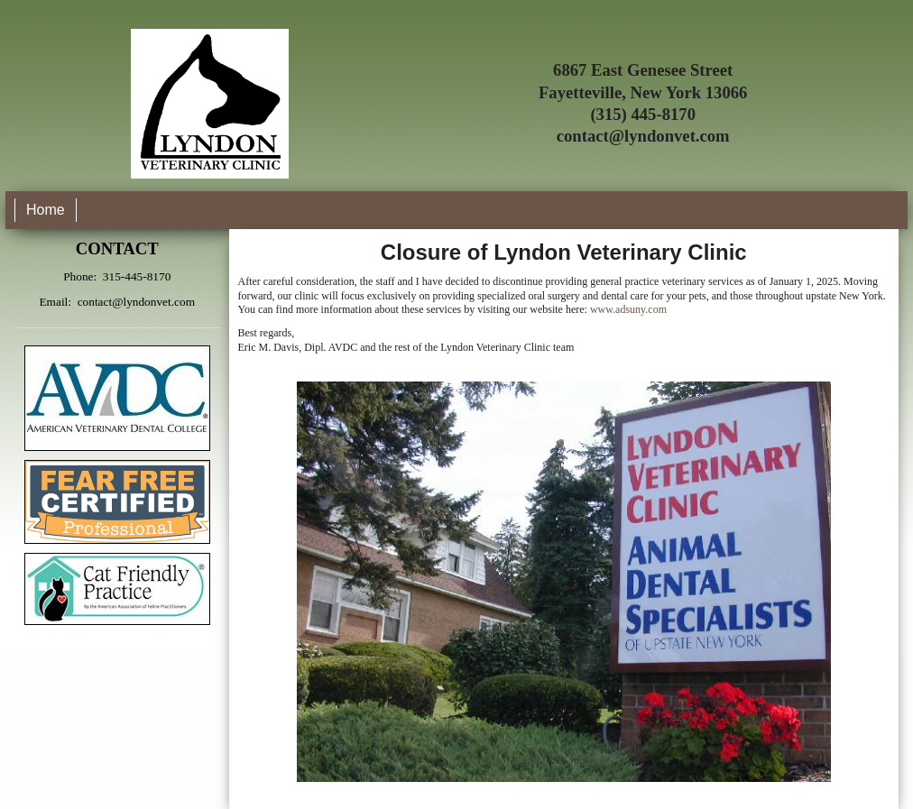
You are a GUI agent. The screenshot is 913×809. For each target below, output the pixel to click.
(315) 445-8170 (643, 114)
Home (45, 209)
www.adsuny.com (628, 309)
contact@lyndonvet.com (643, 135)
